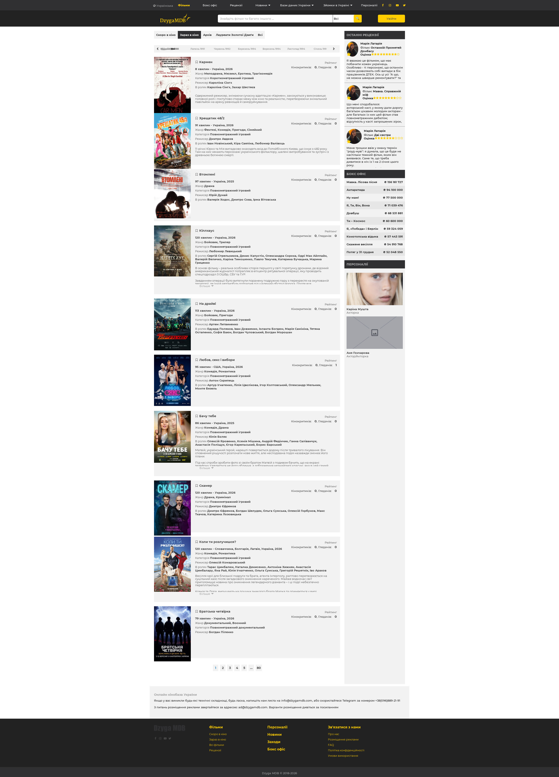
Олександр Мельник (304, 383)
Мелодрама (213, 71)
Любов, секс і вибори (217, 358)
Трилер (224, 240)
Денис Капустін (252, 253)
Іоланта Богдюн (271, 326)
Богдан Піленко (221, 630)
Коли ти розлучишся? (217, 540)
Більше (204, 284)
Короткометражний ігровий (232, 76)
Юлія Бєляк (218, 434)
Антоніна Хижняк (280, 564)
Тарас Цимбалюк (220, 564)
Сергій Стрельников (222, 253)
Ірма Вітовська (264, 197)
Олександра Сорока (280, 253)
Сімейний (254, 127)
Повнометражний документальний (237, 625)
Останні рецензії (363, 35)
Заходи (273, 740)
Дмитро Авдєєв (221, 136)
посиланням (329, 705)
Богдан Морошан (278, 330)
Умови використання (343, 753)
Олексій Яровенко (221, 439)
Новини (261, 5)
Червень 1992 (222, 46)
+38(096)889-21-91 (387, 698)
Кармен (205, 60)
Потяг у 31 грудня (360, 252)
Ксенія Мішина (248, 439)
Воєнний (239, 620)
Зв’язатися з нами (344, 725)
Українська (164, 5)
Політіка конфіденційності (346, 748)
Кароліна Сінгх (220, 80)
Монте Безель (206, 386)
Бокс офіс (210, 5)
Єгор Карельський (240, 442)
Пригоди (239, 127)
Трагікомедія (262, 71)
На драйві (207, 301)
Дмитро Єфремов (222, 504)
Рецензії (236, 5)
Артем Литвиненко (223, 322)
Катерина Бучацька (293, 257)
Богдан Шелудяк (249, 508)
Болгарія (242, 546)
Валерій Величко (208, 257)
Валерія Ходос (218, 197)
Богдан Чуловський (248, 330)
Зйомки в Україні (336, 5)
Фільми (184, 5)
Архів (207, 35)
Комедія (224, 127)
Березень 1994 (247, 46)
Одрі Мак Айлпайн (312, 253)
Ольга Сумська (274, 508)
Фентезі (210, 127)
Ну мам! (353, 197)
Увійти (391, 18)
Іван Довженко (245, 326)
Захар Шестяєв (243, 85)
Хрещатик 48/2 (211, 116)
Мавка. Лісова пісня (362, 182)
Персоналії (369, 5)
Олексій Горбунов (301, 508)
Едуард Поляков (220, 326)
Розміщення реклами (343, 737)
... (251, 666)
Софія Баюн (222, 330)
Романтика (226, 369)
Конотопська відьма (362, 236)
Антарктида (356, 189)
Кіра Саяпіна (243, 141)
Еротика (244, 71)
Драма (209, 183)
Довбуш (353, 213)
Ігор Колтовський (273, 383)
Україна (218, 67)
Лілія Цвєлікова (246, 383)
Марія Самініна (296, 326)
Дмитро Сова (241, 197)
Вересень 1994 (271, 46)
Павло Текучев (265, 257)
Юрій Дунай (218, 193)
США (217, 364)
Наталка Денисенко (250, 564)
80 (259, 666)
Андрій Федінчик (275, 439)
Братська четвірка (214, 609)
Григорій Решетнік (294, 568)
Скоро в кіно (166, 35)
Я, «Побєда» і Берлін (362, 228)
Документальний (217, 620)
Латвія (255, 546)
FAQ (331, 742)
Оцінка (365, 54)
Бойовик (211, 240)
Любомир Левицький (225, 249)
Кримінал (223, 495)
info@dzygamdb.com (296, 698)
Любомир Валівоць (270, 141)
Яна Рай (220, 568)
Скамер (205, 483)
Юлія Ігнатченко (240, 568)
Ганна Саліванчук (302, 439)
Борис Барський (269, 442)
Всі (260, 35)
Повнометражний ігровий (230, 132)
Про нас (333, 732)
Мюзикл (230, 71)
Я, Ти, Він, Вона (358, 205)
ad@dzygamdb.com (252, 705)
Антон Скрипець (221, 378)
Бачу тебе (207, 414)
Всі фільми (216, 742)
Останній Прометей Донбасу (380, 49)
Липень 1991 (197, 46)
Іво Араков (318, 568)
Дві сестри (382, 135)
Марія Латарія (371, 43)
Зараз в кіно (189, 35)
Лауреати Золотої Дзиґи (235, 35)
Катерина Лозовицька (224, 512)
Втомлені (207, 172)
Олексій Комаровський (227, 560)
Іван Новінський (219, 141)
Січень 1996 (320, 46)
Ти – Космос (356, 221)
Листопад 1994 (296, 46)
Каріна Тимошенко (237, 257)
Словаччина (224, 546)
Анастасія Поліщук (210, 442)
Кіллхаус (206, 228)
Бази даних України (295, 5)
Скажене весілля (360, 244)
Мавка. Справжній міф (382, 92)
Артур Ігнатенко (219, 383)
